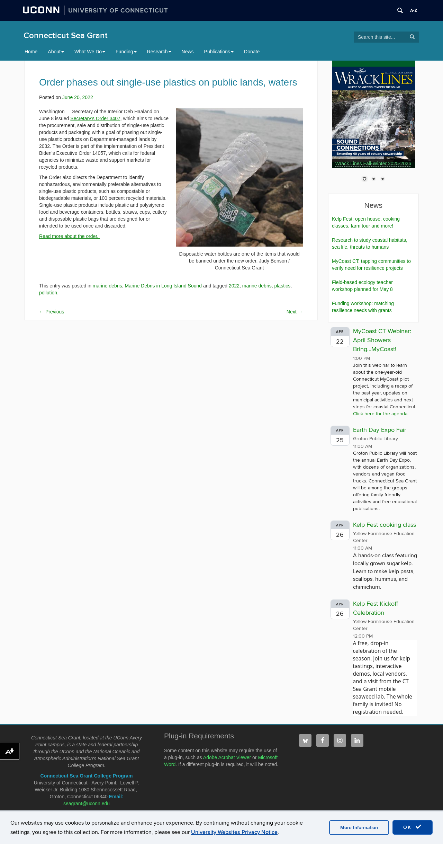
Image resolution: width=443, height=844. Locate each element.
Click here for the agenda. (380, 414)
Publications (219, 51)
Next (295, 311)
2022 (234, 285)
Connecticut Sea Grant (66, 35)
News (188, 51)
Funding (126, 51)
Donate (252, 51)
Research (159, 51)
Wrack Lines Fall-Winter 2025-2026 (373, 163)
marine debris (107, 285)
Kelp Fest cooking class (384, 524)
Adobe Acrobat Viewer (227, 757)
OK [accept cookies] (412, 827)
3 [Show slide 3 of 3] (382, 179)
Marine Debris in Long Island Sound (163, 285)
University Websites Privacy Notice (234, 832)
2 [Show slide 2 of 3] (373, 179)
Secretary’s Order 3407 (95, 118)
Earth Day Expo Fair (379, 430)
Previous (51, 311)
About (56, 51)
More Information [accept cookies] (359, 827)
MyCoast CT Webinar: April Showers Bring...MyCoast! (382, 340)
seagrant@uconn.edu (86, 803)
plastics (282, 285)
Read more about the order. (69, 236)
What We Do (89, 51)
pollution (48, 292)
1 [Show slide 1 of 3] (364, 179)
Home (31, 51)
